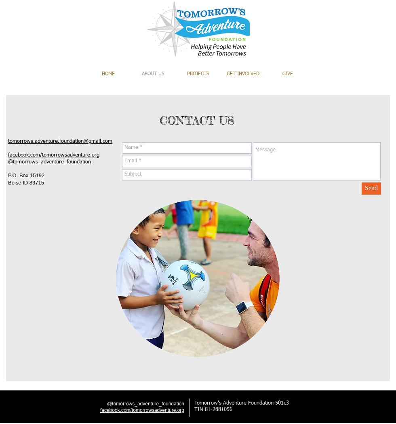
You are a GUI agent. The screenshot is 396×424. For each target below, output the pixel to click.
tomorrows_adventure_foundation (52, 162)
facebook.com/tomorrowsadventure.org (53, 155)
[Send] (371, 188)
